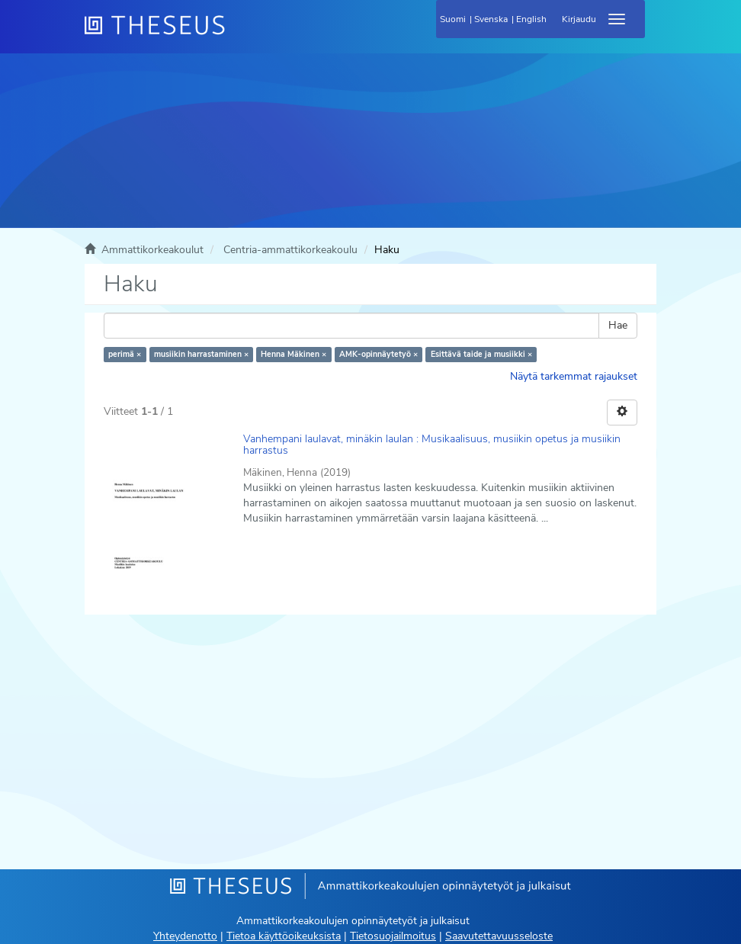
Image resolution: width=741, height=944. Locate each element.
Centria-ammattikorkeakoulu (290, 249)
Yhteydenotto (185, 936)
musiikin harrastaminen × (201, 354)
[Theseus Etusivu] (237, 34)
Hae (617, 325)
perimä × (124, 354)
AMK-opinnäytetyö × (378, 354)
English (531, 19)
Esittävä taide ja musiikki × (481, 354)
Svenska (491, 19)
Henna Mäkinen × (293, 354)
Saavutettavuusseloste (499, 936)
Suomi (453, 19)
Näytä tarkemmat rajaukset (573, 376)
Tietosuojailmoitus (393, 936)
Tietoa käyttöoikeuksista (283, 936)
